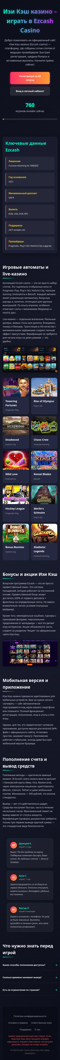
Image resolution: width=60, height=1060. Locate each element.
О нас (37, 1029)
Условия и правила (18, 1022)
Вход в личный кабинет (30, 91)
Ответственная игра (41, 1022)
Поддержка (25, 1029)
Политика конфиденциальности (30, 1016)
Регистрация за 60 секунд (30, 78)
